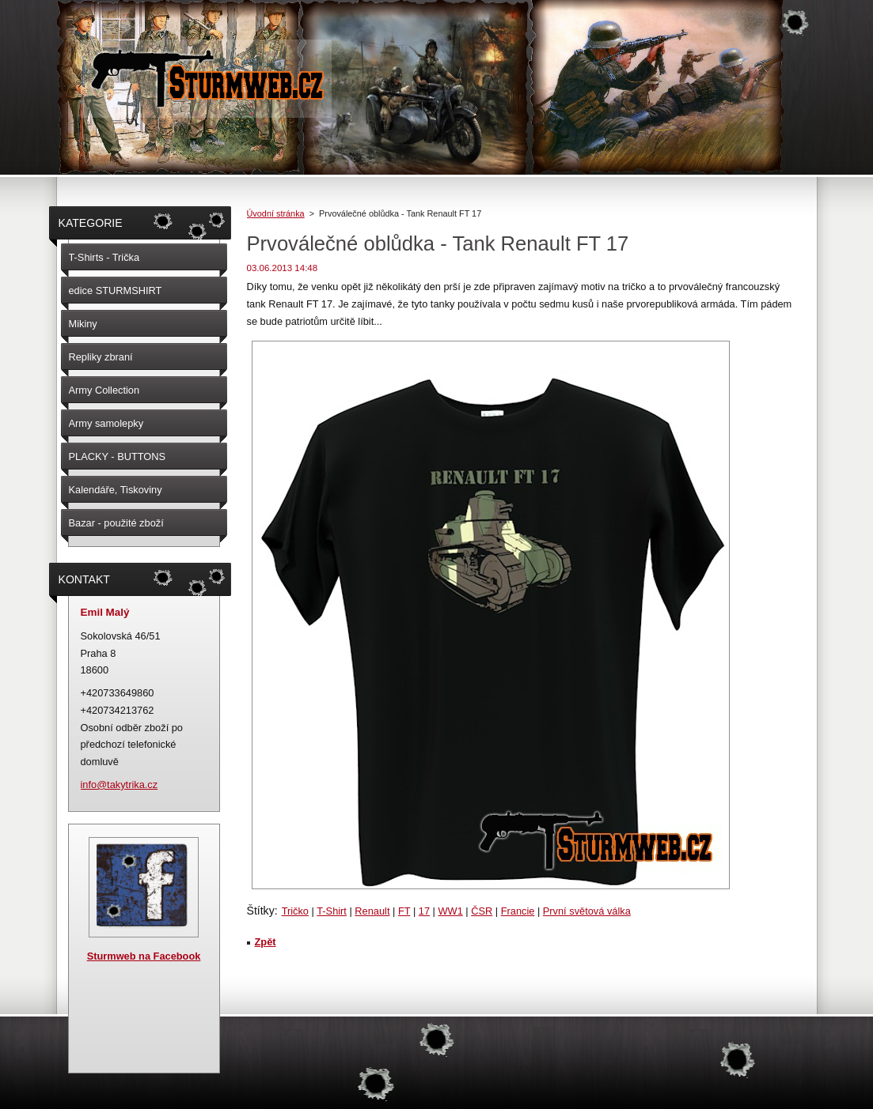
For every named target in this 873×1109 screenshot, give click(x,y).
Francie (518, 911)
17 (424, 911)
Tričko (295, 911)
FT (404, 911)
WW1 (450, 911)
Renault (372, 911)
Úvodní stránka (276, 213)
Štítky (261, 910)
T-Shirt (332, 911)
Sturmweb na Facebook (144, 956)
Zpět (265, 942)
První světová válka (587, 911)
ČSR (481, 911)
